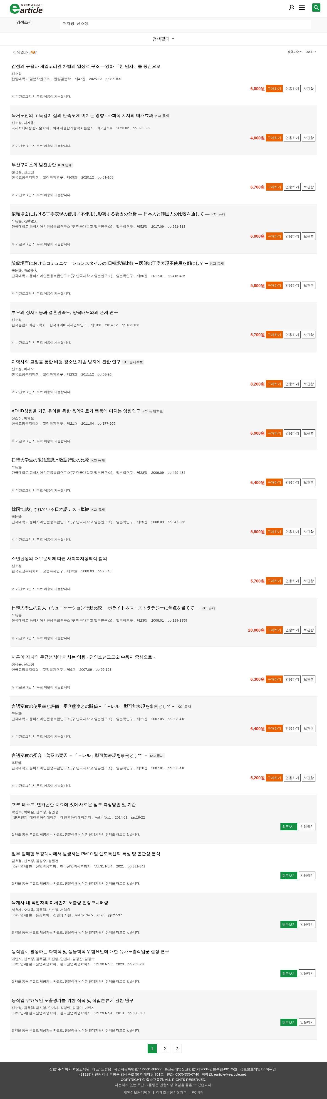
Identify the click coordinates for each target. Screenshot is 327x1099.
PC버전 (197, 1092)
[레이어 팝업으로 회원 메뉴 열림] (292, 7)
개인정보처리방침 (137, 1092)
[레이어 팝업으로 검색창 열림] (316, 7)
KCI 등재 (162, 116)
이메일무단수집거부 (171, 1092)
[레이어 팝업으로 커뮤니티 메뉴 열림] (301, 7)
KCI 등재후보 (133, 362)
